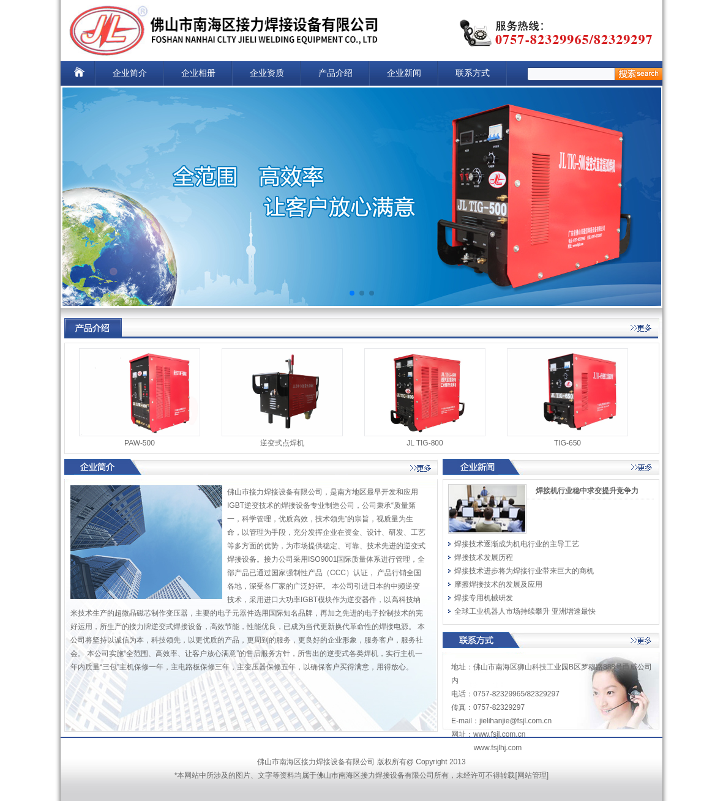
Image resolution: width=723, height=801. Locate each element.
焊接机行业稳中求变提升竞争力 (587, 490)
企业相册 (198, 73)
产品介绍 (335, 73)
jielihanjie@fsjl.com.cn (515, 721)
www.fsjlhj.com (498, 747)
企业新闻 (404, 73)
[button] (352, 293)
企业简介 (130, 73)
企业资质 (267, 73)
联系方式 (472, 73)
